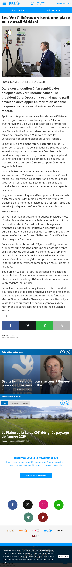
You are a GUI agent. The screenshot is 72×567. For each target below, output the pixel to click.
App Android (43, 517)
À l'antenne (53, 10)
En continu (18, 10)
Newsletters (59, 504)
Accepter (63, 556)
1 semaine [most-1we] (15, 403)
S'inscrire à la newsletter (36, 475)
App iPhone (28, 517)
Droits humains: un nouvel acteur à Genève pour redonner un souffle (36, 383)
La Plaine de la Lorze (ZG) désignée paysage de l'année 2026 (35, 434)
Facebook (12, 504)
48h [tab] (4, 403)
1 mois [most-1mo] (25, 403)
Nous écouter (65, 3)
